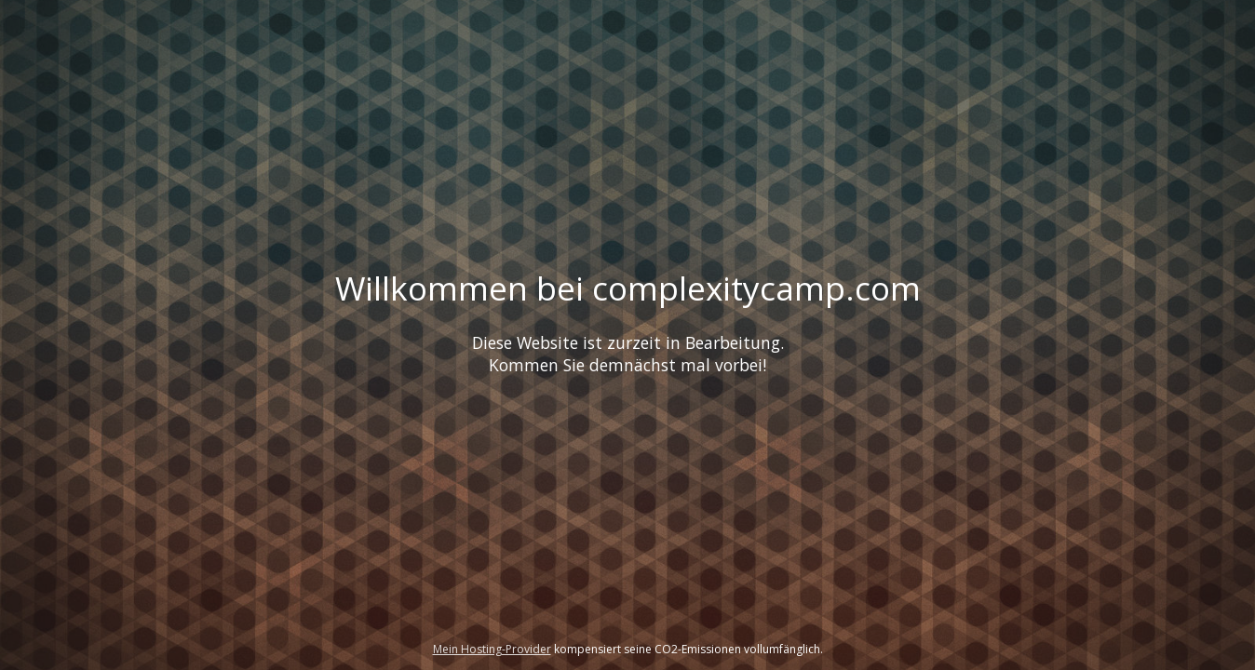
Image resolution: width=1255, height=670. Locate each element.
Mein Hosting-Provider (492, 649)
